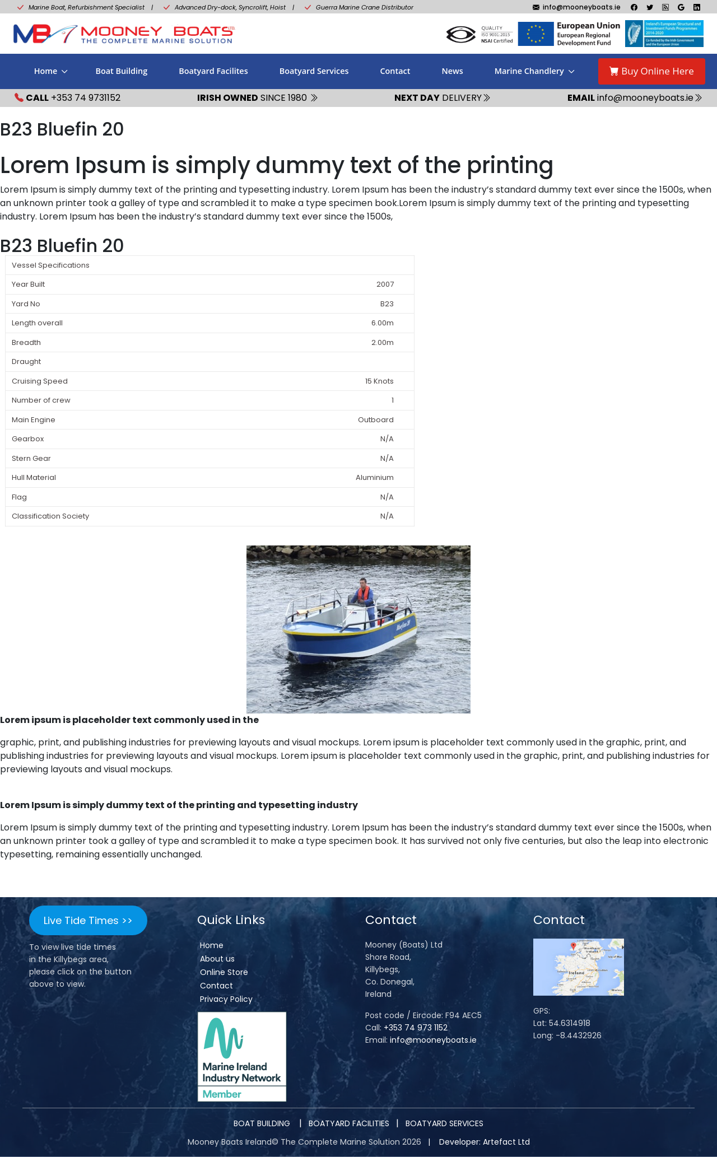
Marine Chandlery (529, 71)
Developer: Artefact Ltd (484, 1141)
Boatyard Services (314, 71)
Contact (395, 71)
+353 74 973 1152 (416, 1027)
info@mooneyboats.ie (433, 1040)
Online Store (224, 972)
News (452, 71)
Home (46, 71)
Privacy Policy (226, 999)
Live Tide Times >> (88, 920)
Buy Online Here (651, 70)
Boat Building (121, 71)
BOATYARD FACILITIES (349, 1123)
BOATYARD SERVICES (444, 1123)
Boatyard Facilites (213, 71)
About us (217, 958)
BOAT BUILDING (263, 1123)
